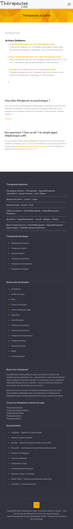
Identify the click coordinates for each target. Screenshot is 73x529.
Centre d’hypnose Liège (21, 310)
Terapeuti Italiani (17, 253)
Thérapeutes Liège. (29, 511)
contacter (30, 143)
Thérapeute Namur (14, 416)
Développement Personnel (22, 469)
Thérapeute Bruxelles (15, 413)
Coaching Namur (18, 356)
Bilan (13, 299)
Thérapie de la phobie (20, 325)
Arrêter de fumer (18, 294)
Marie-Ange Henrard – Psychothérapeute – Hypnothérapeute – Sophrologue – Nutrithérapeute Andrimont (35, 226)
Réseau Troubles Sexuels (21, 438)
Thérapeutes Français (20, 243)
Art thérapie (16, 289)
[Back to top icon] (36, 505)
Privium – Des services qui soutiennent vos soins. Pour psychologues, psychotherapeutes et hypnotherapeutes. (37, 513)
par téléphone (21, 146)
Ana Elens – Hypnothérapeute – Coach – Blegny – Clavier (32, 219)
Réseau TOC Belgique (20, 453)
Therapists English (18, 248)
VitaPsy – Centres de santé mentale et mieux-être (31, 443)
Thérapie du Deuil (18, 346)
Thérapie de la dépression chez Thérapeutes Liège (33, 69)
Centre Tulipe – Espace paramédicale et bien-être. (31, 479)
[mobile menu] (69, 4)
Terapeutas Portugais (20, 269)
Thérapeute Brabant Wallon (17, 410)
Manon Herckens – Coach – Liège (21, 199)
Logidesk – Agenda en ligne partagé (26, 432)
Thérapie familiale (18, 341)
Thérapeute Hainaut (14, 408)
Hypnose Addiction (19, 458)
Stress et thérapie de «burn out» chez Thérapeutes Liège (35, 57)
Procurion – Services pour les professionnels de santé (33, 448)
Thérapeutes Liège (18, 463)
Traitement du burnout (20, 330)
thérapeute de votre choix (26, 149)
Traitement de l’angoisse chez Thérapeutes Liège (32, 44)
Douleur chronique (18, 304)
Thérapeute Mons (13, 419)
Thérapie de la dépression (22, 336)
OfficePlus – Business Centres (23, 484)
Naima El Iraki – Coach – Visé (19, 205)
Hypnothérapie (17, 320)
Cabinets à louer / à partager (22, 474)
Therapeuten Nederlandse (21, 264)
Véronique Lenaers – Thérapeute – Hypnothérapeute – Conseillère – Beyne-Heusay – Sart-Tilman (31, 192)
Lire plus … (9, 119)
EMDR (13, 351)
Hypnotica (15, 315)
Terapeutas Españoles (20, 259)
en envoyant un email (38, 146)
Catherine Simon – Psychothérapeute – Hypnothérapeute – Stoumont (33, 212)
